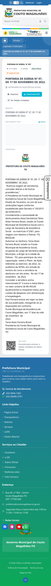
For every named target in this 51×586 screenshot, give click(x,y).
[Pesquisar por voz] (40, 21)
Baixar (42, 122)
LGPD (6, 431)
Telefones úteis (11, 471)
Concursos (9, 467)
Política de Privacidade (18, 568)
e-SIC (6, 457)
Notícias (7, 422)
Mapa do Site (25, 572)
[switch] (16, 2)
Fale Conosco (10, 476)
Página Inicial (10, 412)
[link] (25, 13)
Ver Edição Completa (18, 100)
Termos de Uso (36, 568)
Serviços (7, 426)
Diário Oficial (10, 462)
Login (39, 2)
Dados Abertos (10, 436)
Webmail (30, 2)
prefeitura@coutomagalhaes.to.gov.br (23, 504)
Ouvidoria (8, 452)
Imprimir (13, 94)
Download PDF (32, 94)
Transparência (10, 417)
